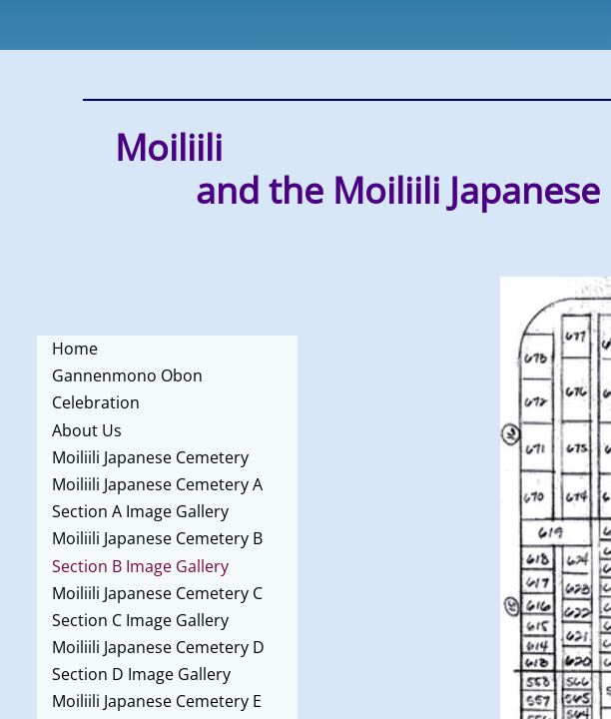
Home (75, 349)
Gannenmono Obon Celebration (127, 388)
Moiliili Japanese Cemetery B (157, 538)
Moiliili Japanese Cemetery (150, 457)
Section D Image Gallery (141, 674)
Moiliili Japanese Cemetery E (157, 701)
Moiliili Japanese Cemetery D (158, 647)
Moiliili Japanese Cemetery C (157, 593)
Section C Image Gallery (140, 620)
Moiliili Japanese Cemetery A (157, 484)
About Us (87, 430)
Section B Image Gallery (140, 566)
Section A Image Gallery (140, 511)
